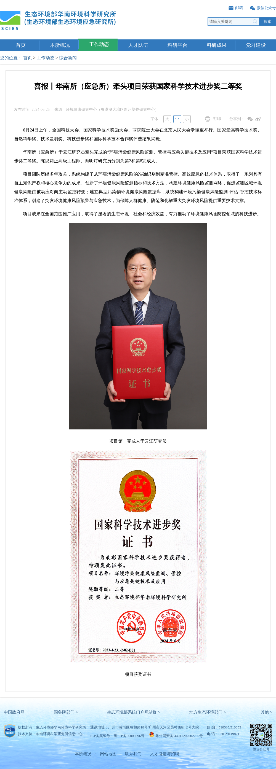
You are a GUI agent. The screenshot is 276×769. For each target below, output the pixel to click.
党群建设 (256, 45)
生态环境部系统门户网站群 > (133, 712)
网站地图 (108, 754)
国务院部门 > (66, 712)
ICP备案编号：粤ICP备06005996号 (117, 736)
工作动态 (99, 44)
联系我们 (133, 754)
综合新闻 (68, 57)
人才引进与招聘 (164, 754)
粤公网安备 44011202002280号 (179, 736)
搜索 (267, 21)
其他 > (266, 712)
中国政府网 (14, 712)
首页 (21, 45)
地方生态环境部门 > (207, 712)
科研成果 (217, 45)
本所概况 (60, 45)
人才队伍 (138, 45)
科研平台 (177, 45)
